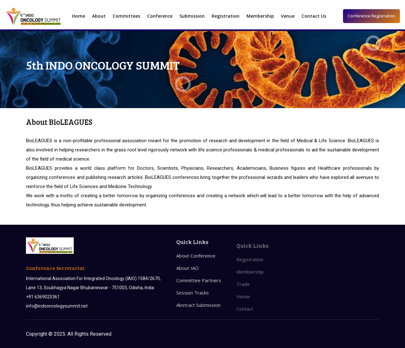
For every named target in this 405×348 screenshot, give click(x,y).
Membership (260, 16)
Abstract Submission (198, 311)
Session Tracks (192, 299)
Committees (126, 16)
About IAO (187, 274)
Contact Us (314, 16)
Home (78, 16)
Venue (288, 16)
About (99, 16)
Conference (159, 16)
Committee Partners (198, 286)
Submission (192, 16)
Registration (226, 16)
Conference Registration (371, 16)
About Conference (195, 262)
